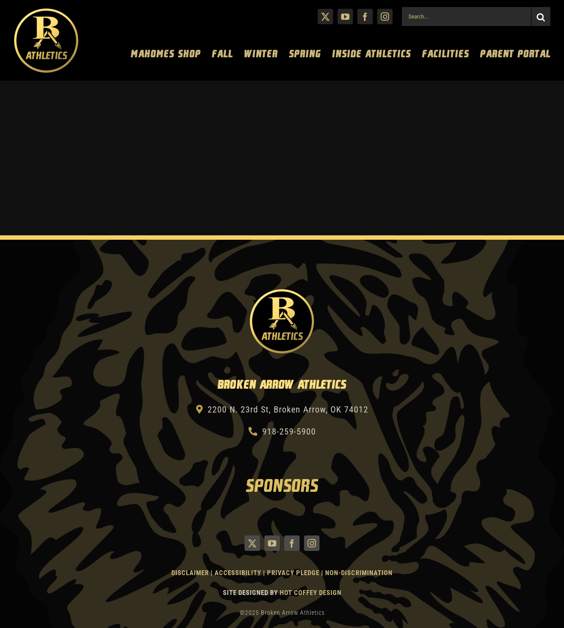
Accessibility (239, 573)
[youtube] (345, 16)
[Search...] (466, 16)
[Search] (541, 16)
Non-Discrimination (359, 573)
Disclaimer (190, 573)
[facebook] (365, 16)
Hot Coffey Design (310, 593)
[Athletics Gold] (46, 12)
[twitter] (325, 16)
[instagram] (385, 16)
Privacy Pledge (293, 573)
